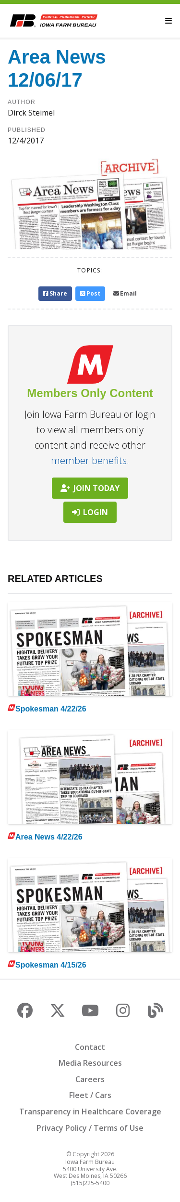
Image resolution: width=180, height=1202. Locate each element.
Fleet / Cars (90, 1095)
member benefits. (90, 460)
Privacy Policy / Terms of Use (90, 1128)
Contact (90, 1047)
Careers (90, 1079)
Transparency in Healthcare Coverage (90, 1111)
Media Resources (90, 1063)
